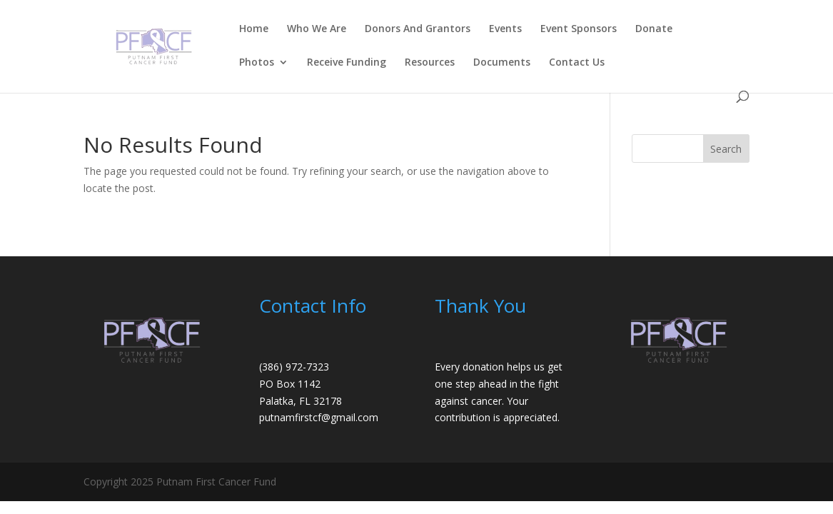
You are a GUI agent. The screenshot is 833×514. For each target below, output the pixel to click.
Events (505, 29)
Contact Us (577, 63)
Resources (430, 63)
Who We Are (316, 29)
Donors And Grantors (417, 29)
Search (726, 149)
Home (253, 29)
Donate (653, 29)
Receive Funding (346, 63)
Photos (256, 63)
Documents (501, 63)
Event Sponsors (578, 29)
